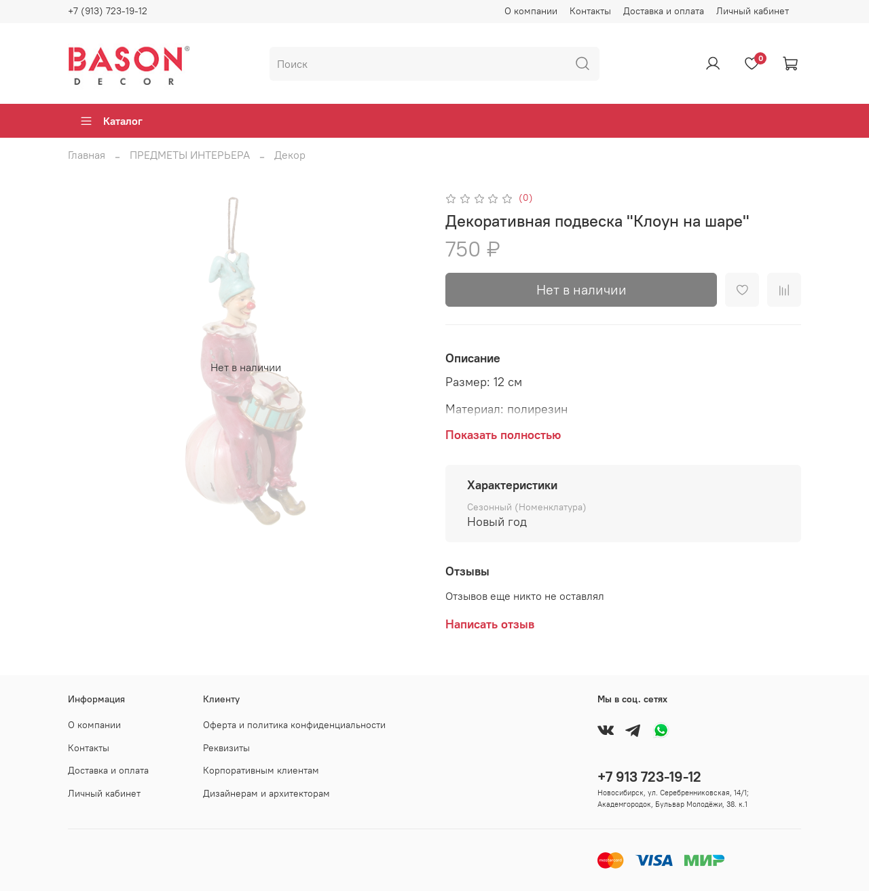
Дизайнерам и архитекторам (266, 793)
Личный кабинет (752, 11)
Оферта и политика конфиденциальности (294, 725)
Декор (290, 155)
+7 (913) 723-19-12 (107, 11)
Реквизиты (226, 748)
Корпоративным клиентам (261, 770)
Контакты (590, 11)
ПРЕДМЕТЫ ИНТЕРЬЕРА (190, 155)
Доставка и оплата (663, 11)
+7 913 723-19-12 (649, 776)
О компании (530, 11)
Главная (86, 155)
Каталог (111, 121)
